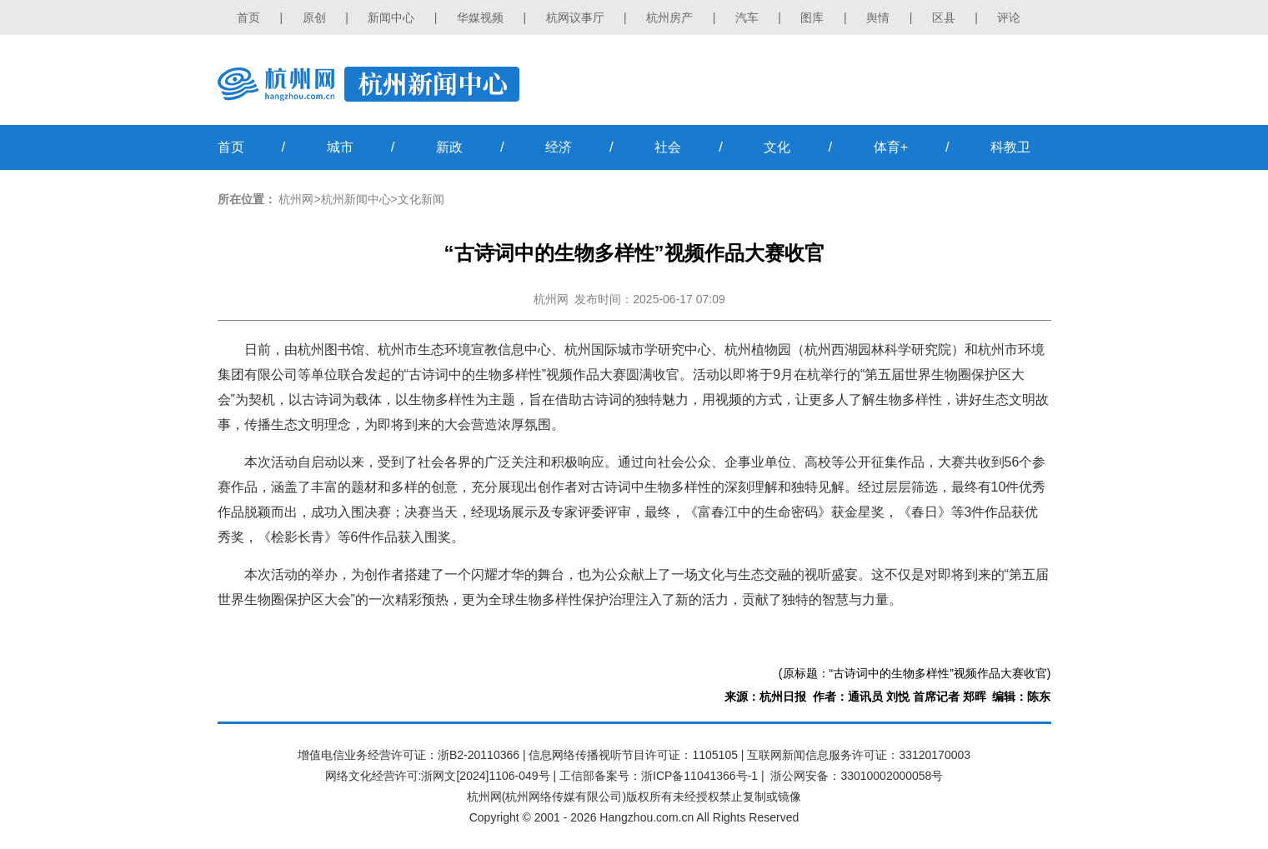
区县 (943, 17)
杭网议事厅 (575, 17)
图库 (812, 17)
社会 (667, 147)
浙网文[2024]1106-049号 (485, 775)
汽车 (747, 17)
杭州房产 (669, 17)
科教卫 (1010, 147)
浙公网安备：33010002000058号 (856, 775)
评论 (1008, 17)
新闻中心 (391, 17)
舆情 (878, 17)
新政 (449, 147)
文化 (777, 147)
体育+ (891, 147)
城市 (340, 147)
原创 (314, 17)
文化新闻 (421, 199)
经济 (558, 147)
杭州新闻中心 (356, 199)
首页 (248, 17)
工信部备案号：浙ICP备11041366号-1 (658, 775)
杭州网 (295, 199)
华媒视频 (480, 17)
